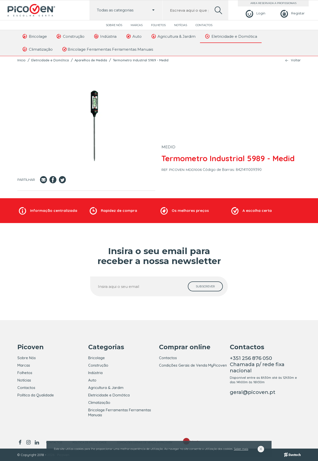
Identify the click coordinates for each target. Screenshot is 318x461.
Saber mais (241, 449)
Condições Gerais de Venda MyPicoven (193, 365)
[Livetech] (292, 455)
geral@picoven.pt (252, 392)
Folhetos (158, 25)
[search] (218, 10)
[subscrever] (205, 286)
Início (21, 60)
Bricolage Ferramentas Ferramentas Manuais (107, 49)
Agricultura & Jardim (173, 36)
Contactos (204, 25)
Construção (70, 36)
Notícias (180, 25)
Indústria (105, 36)
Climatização (37, 49)
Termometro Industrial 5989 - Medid (140, 60)
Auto (133, 36)
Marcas (137, 25)
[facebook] (20, 442)
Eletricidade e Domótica (230, 36)
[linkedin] (37, 442)
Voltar (296, 60)
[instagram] (28, 442)
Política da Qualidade (35, 395)
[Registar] (291, 13)
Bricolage (34, 36)
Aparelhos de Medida (91, 60)
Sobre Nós (114, 25)
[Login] (254, 13)
